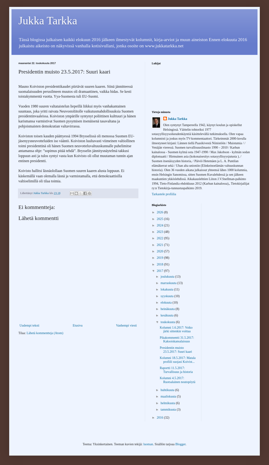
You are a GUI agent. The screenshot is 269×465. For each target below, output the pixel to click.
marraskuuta (168, 283)
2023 (160, 232)
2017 (160, 271)
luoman (148, 444)
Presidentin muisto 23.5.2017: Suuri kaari (176, 349)
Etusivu (78, 325)
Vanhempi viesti (126, 325)
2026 (160, 212)
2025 (160, 219)
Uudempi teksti (29, 325)
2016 (160, 417)
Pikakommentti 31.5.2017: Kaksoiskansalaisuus (177, 339)
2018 (160, 264)
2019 (160, 257)
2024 (160, 225)
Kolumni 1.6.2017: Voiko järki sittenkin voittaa (176, 329)
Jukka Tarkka (47, 20)
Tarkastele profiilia (164, 194)
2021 (160, 245)
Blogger (180, 444)
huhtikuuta (167, 390)
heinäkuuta (167, 309)
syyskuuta (167, 296)
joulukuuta (167, 276)
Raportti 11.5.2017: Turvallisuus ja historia (176, 370)
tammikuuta (168, 409)
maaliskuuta (168, 396)
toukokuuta (168, 322)
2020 (160, 251)
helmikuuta (168, 403)
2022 (160, 238)
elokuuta (166, 302)
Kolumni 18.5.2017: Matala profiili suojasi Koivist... (178, 360)
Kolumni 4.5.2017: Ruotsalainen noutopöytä (177, 380)
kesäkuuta (167, 315)
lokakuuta (167, 289)
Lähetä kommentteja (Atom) (45, 333)
